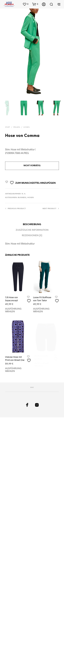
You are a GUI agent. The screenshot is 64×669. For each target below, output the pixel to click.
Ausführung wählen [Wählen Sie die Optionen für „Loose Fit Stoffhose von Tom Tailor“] (41, 308)
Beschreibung (32, 224)
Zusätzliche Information (32, 230)
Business (22, 198)
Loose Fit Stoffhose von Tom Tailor (42, 298)
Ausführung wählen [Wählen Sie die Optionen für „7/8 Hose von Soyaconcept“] (13, 310)
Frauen (16, 127)
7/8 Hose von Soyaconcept (11, 299)
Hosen (26, 127)
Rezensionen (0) (32, 235)
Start (7, 127)
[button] (25, 4)
